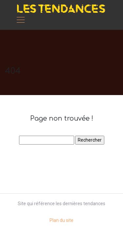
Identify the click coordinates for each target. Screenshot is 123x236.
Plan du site (61, 220)
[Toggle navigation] (20, 20)
